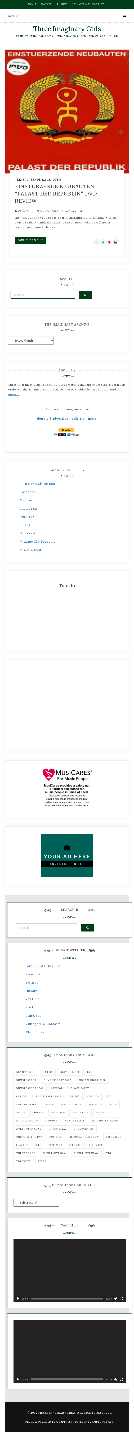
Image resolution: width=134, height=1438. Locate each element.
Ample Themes (102, 1422)
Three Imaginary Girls (67, 29)
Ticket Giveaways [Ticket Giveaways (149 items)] (86, 1153)
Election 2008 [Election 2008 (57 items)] (70, 1104)
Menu (13, 15)
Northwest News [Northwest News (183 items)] (28, 1129)
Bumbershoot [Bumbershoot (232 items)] (26, 1080)
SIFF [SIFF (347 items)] (38, 1145)
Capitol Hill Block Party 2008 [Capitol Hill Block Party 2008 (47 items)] (38, 1096)
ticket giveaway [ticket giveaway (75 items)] (54, 1153)
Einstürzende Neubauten (39, 179)
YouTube (27, 516)
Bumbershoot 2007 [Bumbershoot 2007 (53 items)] (57, 1080)
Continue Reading (30, 240)
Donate (46, 4)
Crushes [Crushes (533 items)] (93, 1096)
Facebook (28, 492)
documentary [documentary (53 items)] (26, 1104)
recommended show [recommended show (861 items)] (84, 1137)
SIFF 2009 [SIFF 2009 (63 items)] (55, 1145)
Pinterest (27, 533)
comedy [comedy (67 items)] (74, 1096)
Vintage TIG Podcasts (38, 541)
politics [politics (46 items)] (55, 1137)
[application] (70, 1270)
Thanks (62, 4)
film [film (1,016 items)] (113, 1104)
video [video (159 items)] (42, 1161)
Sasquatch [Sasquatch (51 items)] (113, 1137)
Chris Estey (26, 211)
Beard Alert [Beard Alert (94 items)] (25, 1072)
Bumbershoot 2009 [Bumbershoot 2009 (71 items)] (30, 1088)
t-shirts (78, 418)
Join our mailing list (88, 4)
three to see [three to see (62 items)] (25, 1153)
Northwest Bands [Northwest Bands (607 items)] (105, 1120)
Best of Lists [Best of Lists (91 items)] (70, 1072)
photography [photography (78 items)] (84, 1129)
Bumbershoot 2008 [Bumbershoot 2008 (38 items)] (92, 1080)
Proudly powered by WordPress (49, 1422)
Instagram (28, 508)
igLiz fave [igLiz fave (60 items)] (58, 1112)
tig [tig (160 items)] (108, 1153)
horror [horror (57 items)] (38, 1112)
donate (43, 418)
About (32, 4)
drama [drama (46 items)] (48, 1104)
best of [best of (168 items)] (47, 1072)
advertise (60, 418)
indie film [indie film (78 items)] (81, 1112)
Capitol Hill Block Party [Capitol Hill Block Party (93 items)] (70, 1088)
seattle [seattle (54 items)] (22, 1145)
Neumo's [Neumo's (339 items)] (51, 1120)
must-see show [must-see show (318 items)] (27, 1120)
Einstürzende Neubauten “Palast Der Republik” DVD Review (56, 193)
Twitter (26, 500)
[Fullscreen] (121, 1298)
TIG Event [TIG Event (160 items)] (23, 1161)
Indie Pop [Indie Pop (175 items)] (103, 1112)
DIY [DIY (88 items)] (108, 1096)
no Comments (72, 211)
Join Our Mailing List (38, 483)
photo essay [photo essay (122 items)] (57, 1129)
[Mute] (115, 1298)
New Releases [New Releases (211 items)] (74, 1120)
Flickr (25, 525)
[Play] (18, 1298)
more (92, 418)
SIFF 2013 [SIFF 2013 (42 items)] (95, 1145)
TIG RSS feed (30, 550)
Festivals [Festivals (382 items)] (95, 1104)
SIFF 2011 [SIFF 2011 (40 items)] (75, 1145)
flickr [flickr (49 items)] (21, 1112)
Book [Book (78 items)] (90, 1072)
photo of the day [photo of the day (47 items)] (29, 1137)
